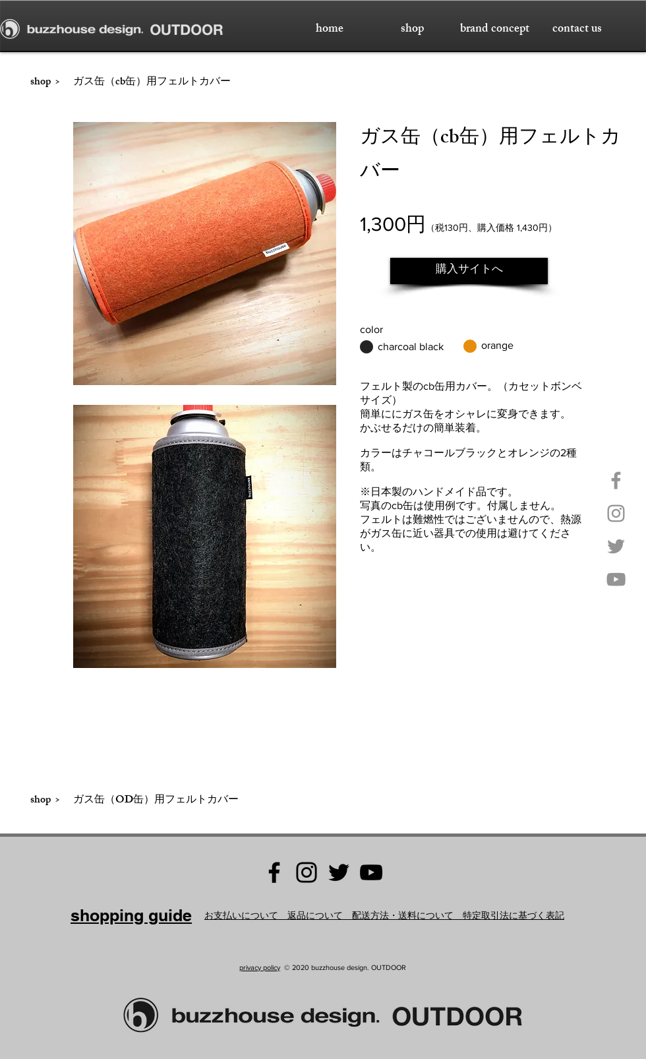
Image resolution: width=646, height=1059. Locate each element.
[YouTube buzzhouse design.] (616, 579)
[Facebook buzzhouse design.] (616, 480)
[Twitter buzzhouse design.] (616, 546)
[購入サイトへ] (469, 271)
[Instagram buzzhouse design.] (616, 513)
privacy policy (259, 967)
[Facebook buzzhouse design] (274, 872)
